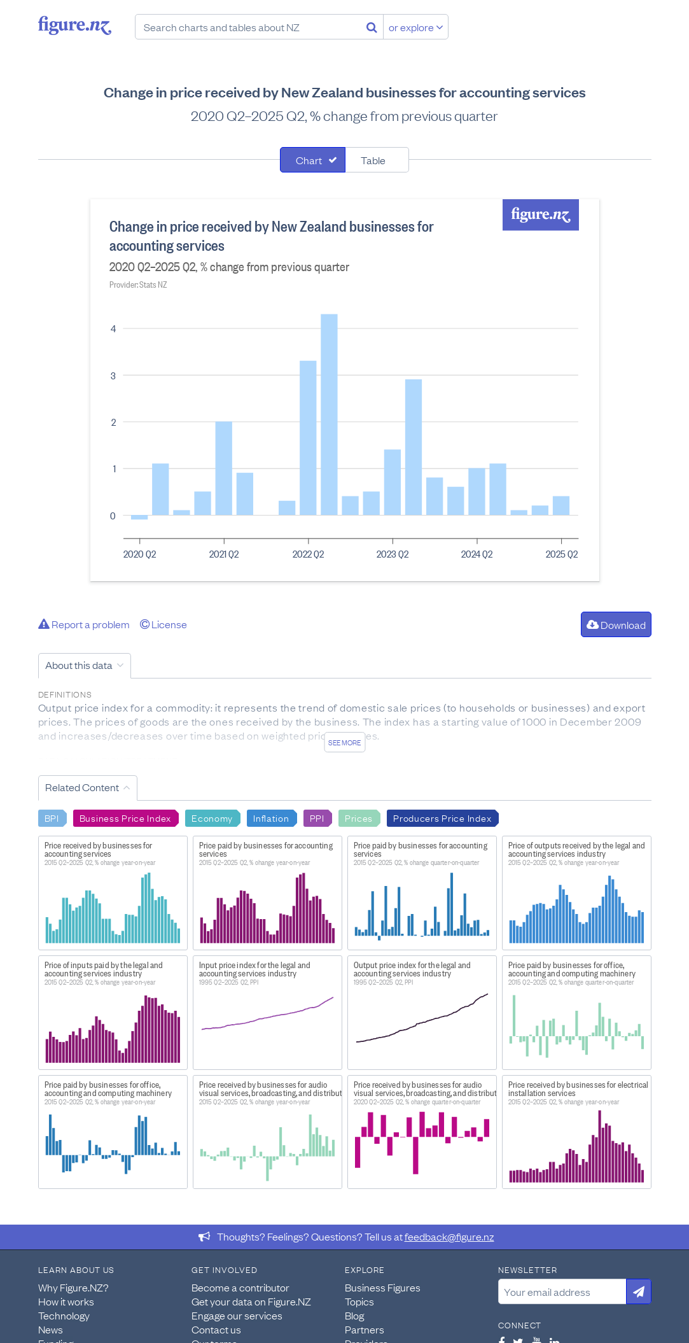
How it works (66, 1301)
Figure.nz (74, 25)
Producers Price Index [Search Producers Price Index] (442, 817)
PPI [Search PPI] (317, 817)
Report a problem (84, 624)
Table (373, 160)
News (50, 1329)
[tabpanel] (344, 390)
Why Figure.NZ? (73, 1287)
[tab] (312, 159)
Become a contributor (240, 1287)
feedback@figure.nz (449, 1236)
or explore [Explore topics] (416, 27)
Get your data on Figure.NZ (251, 1301)
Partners (364, 1329)
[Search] (372, 26)
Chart (309, 160)
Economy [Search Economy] (212, 817)
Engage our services (236, 1315)
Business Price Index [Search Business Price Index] (125, 817)
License (163, 624)
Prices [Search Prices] (359, 817)
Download (616, 624)
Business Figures (383, 1287)
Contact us (216, 1329)
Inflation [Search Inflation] (271, 817)
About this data (79, 664)
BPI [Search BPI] (52, 817)
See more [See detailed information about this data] (344, 742)
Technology (64, 1315)
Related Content (82, 787)
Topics (359, 1301)
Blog (354, 1315)
